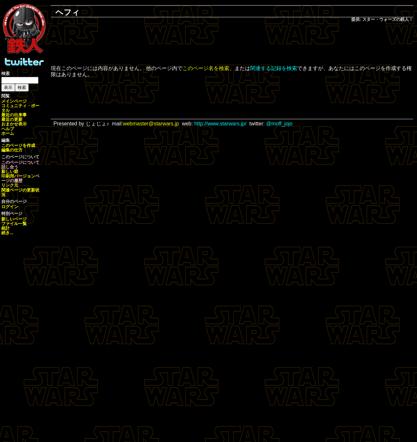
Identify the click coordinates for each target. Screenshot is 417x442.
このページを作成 (18, 145)
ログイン (9, 206)
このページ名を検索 (205, 68)
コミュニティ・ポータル (20, 108)
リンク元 (9, 185)
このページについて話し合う (20, 164)
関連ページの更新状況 (20, 192)
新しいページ (14, 219)
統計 (5, 228)
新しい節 (9, 171)
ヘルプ (7, 128)
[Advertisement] (232, 44)
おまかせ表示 (14, 123)
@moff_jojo (279, 123)
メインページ (14, 101)
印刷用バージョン (18, 176)
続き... (7, 232)
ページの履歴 (20, 178)
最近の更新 (11, 119)
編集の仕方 (11, 150)
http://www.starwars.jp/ (220, 123)
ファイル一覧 (14, 223)
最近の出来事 (14, 114)
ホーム (7, 133)
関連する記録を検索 (273, 68)
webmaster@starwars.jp (151, 123)
